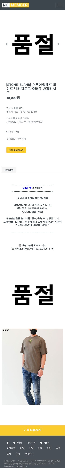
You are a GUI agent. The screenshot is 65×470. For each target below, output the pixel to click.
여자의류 (31, 442)
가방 (22, 448)
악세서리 (28, 453)
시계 (40, 448)
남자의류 (17, 442)
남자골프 (44, 442)
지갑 (49, 448)
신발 (31, 448)
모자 (8, 453)
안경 (17, 453)
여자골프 (10, 448)
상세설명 (8, 170)
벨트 (58, 448)
